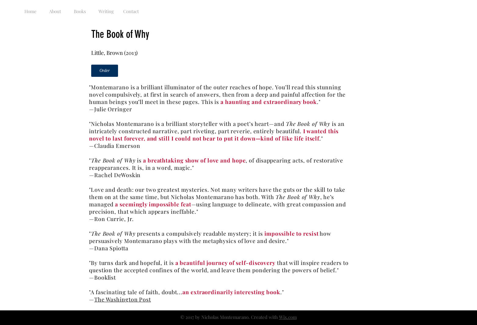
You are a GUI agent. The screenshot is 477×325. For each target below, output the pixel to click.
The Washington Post (122, 299)
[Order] (104, 71)
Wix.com (288, 317)
